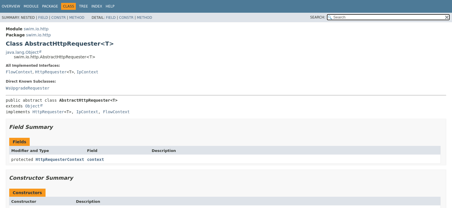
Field (43, 18)
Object (32, 106)
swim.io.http (36, 29)
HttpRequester (51, 72)
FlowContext (19, 72)
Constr (58, 18)
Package (50, 6)
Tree (83, 6)
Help (110, 6)
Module (31, 6)
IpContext (87, 72)
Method (76, 18)
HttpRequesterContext (59, 159)
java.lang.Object (22, 52)
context (95, 159)
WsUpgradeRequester (28, 88)
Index (96, 6)
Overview (11, 6)
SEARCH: (317, 17)
